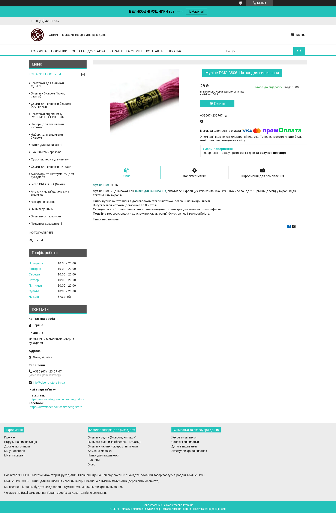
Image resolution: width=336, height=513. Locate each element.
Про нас (10, 437)
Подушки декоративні (46, 223)
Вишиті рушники (42, 209)
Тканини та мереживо (46, 152)
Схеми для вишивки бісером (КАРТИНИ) (51, 105)
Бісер (91, 464)
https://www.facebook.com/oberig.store (56, 407)
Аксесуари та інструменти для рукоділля (52, 175)
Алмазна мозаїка (100, 451)
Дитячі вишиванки (184, 446)
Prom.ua (188, 505)
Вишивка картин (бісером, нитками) (113, 446)
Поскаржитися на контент (175, 508)
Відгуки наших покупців (20, 442)
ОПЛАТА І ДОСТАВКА (88, 51)
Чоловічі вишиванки (185, 442)
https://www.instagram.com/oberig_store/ (57, 399)
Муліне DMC (101, 185)
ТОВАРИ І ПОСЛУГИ (45, 74)
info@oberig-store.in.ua (49, 382)
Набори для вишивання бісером (47, 136)
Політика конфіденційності (209, 508)
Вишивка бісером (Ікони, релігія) (48, 95)
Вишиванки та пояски (46, 216)
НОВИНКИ (59, 51)
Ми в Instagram (14, 455)
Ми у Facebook (14, 451)
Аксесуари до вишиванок (189, 451)
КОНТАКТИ (155, 51)
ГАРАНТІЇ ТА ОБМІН (126, 51)
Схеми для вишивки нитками (51, 166)
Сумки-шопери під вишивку (50, 159)
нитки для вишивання (150, 191)
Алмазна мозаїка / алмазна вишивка (50, 193)
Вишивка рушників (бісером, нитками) (114, 442)
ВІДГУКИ (36, 240)
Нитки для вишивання (46, 145)
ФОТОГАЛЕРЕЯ (41, 232)
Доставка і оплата (17, 446)
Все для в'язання (43, 201)
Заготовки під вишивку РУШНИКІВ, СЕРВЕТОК (47, 115)
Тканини (94, 460)
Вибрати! (196, 11)
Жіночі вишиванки (183, 437)
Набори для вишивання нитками (47, 126)
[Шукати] (299, 51)
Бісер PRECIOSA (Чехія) (48, 184)
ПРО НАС (175, 51)
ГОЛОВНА (39, 51)
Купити (219, 103)
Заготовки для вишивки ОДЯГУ (47, 84)
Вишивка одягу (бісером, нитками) (112, 437)
